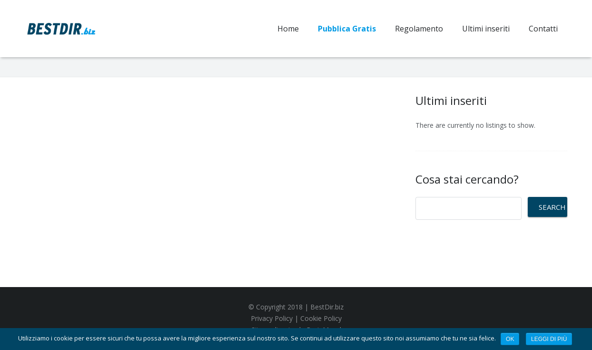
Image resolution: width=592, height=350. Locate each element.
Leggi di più (549, 339)
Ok (510, 339)
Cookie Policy (321, 318)
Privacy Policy (272, 318)
